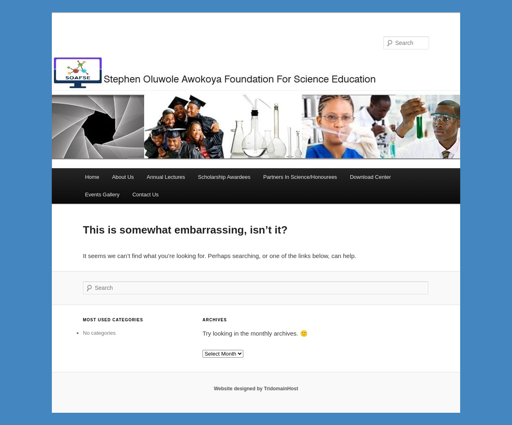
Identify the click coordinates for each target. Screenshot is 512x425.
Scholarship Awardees (224, 177)
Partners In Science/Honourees (300, 177)
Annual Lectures (166, 177)
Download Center (370, 177)
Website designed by (239, 389)
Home (92, 177)
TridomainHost (281, 389)
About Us (123, 177)
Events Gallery (102, 194)
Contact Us (145, 194)
